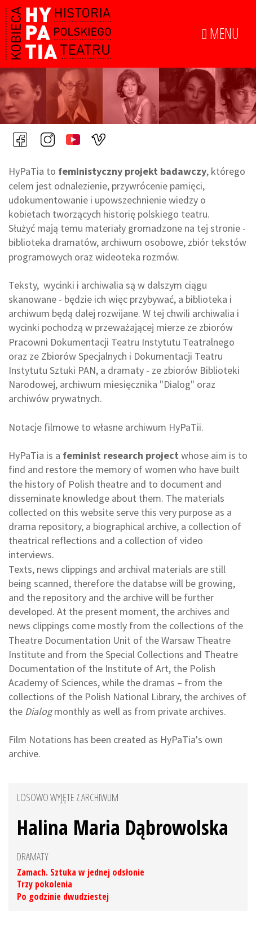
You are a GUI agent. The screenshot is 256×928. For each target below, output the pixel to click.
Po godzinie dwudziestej (63, 896)
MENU (220, 33)
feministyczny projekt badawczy (132, 171)
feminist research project (121, 455)
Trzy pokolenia (44, 884)
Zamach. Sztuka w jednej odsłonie (80, 872)
